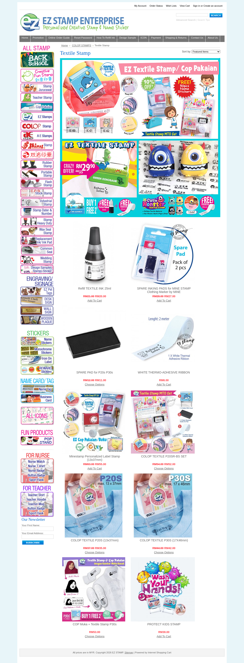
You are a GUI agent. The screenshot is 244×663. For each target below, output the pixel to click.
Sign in (196, 5)
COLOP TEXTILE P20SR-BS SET (164, 456)
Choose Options (94, 384)
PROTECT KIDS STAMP (163, 624)
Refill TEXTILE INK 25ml (94, 288)
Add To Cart (94, 300)
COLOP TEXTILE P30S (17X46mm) (164, 540)
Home (64, 45)
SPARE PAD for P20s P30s (94, 372)
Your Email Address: (33, 533)
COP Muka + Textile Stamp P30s (95, 624)
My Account (140, 5)
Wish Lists (171, 5)
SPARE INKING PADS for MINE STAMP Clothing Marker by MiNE (164, 290)
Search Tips (204, 20)
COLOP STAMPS (81, 45)
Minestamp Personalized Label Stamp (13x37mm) (94, 458)
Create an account (212, 5)
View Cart (185, 5)
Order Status (156, 5)
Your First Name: (31, 525)
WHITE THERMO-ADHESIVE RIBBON (164, 372)
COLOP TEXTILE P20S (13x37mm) (94, 540)
